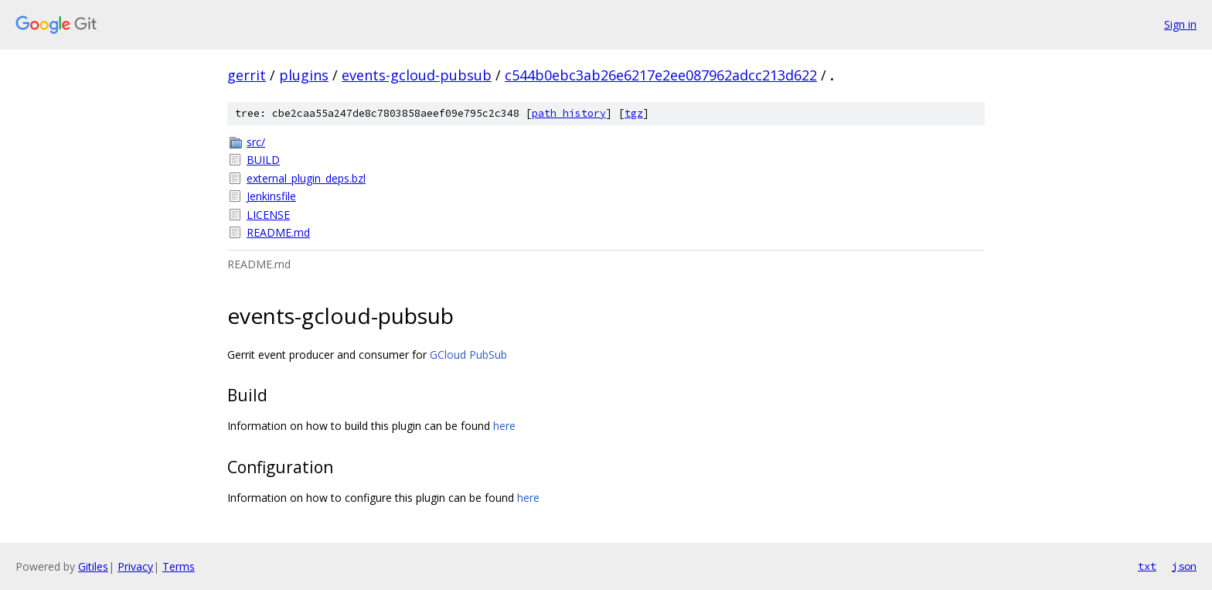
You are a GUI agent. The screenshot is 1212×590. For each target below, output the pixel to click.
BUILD (263, 159)
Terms (178, 566)
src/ (256, 142)
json (1184, 566)
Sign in (1180, 24)
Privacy (135, 566)
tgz (634, 113)
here (504, 425)
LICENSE (268, 214)
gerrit (246, 75)
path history (569, 113)
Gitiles (93, 566)
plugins (304, 75)
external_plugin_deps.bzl (306, 178)
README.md (278, 232)
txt (1147, 566)
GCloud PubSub (468, 354)
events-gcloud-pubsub (417, 75)
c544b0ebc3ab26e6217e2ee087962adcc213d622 (661, 75)
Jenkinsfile (271, 196)
